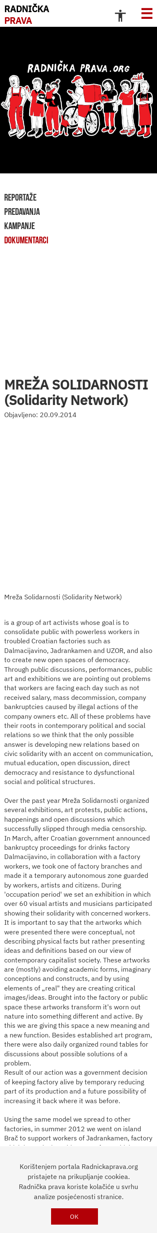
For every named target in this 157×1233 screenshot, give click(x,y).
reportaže (20, 197)
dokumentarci (26, 240)
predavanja (22, 211)
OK (74, 1216)
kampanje (19, 226)
